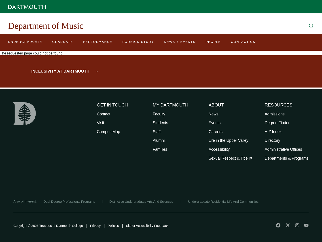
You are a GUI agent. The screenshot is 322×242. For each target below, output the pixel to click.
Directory (272, 140)
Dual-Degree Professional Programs (69, 201)
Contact (103, 114)
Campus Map (108, 131)
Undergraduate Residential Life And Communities (223, 201)
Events (214, 123)
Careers (215, 131)
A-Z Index (273, 131)
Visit (100, 123)
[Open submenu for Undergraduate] (25, 42)
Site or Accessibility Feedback (147, 225)
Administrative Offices (283, 149)
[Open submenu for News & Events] (179, 42)
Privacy (95, 225)
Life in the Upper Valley (228, 140)
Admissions (275, 114)
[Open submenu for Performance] (97, 42)
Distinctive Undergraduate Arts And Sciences (141, 201)
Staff (157, 131)
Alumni (159, 140)
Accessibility (219, 149)
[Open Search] (311, 25)
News (213, 114)
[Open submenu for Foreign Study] (138, 42)
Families (160, 149)
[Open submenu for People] (213, 42)
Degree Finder (277, 123)
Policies (113, 225)
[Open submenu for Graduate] (62, 42)
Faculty (159, 114)
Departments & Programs (287, 158)
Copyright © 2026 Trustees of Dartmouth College (48, 225)
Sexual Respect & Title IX (230, 158)
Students (160, 123)
